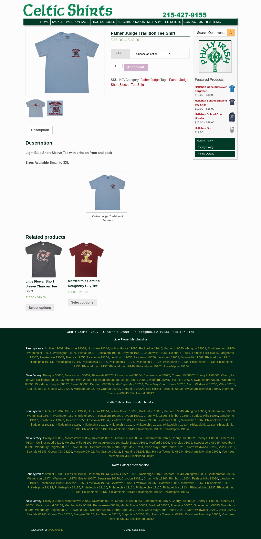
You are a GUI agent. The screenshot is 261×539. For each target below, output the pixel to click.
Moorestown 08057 (77, 375)
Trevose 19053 (75, 357)
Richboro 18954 (179, 353)
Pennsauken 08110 (106, 379)
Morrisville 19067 (192, 357)
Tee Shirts (172, 21)
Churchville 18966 (155, 353)
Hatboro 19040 (174, 348)
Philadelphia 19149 (122, 366)
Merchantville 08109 (78, 379)
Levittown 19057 (168, 357)
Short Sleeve (120, 84)
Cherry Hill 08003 (208, 375)
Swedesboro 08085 (207, 379)
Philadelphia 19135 (203, 361)
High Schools (103, 21)
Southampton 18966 (221, 348)
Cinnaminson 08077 (157, 375)
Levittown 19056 (145, 357)
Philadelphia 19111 (218, 357)
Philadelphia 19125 (148, 361)
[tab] (40, 130)
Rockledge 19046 (150, 348)
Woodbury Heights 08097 (52, 384)
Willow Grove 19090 (124, 348)
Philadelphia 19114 (40, 361)
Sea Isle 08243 (37, 388)
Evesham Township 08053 (202, 388)
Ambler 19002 (54, 348)
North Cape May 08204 (127, 384)
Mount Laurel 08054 (128, 375)
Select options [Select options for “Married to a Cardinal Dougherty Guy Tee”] (82, 302)
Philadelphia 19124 (121, 361)
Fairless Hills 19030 (205, 353)
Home (44, 21)
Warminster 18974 (39, 353)
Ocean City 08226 (60, 388)
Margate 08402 (84, 388)
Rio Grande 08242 (108, 388)
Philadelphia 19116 (94, 361)
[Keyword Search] (211, 32)
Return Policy (205, 140)
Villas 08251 (227, 384)
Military (154, 21)
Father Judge (150, 80)
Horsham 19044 (98, 348)
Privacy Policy (205, 147)
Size (118, 53)
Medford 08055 (159, 379)
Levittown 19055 (121, 357)
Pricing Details (205, 153)
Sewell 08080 (79, 384)
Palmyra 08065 (53, 375)
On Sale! (82, 21)
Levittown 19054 (98, 357)
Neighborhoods (131, 21)
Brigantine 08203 (133, 388)
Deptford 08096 (100, 384)
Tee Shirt (137, 84)
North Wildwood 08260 (202, 384)
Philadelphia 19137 (95, 366)
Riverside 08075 (103, 375)
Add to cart (135, 67)
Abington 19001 (195, 348)
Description (40, 130)
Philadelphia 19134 (175, 361)
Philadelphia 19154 (176, 366)
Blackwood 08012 (142, 393)
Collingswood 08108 (49, 379)
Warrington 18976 (65, 353)
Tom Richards (55, 529)
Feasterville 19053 (52, 357)
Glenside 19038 (75, 348)
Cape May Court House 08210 (165, 384)
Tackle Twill (62, 21)
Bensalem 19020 (108, 353)
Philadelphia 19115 (67, 361)
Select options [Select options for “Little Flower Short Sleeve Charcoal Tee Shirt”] (40, 307)
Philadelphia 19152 (149, 366)
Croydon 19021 (132, 353)
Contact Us (193, 21)
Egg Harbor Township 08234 (165, 388)
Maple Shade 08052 (134, 379)
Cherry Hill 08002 (183, 375)
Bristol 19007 (87, 353)
